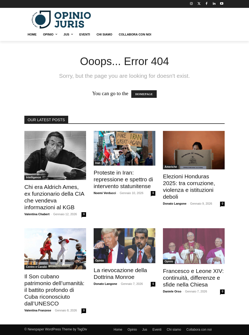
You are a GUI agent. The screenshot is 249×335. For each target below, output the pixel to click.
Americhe (171, 166)
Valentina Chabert (37, 214)
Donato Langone (174, 203)
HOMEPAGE (144, 94)
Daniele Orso (172, 291)
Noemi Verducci (105, 193)
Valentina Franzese (37, 310)
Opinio (99, 260)
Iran (97, 163)
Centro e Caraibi (36, 266)
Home (118, 329)
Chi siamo (174, 329)
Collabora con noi (199, 329)
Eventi (156, 329)
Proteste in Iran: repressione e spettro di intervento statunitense (123, 179)
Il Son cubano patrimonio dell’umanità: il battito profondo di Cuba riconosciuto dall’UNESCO (54, 290)
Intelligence (33, 177)
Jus (144, 329)
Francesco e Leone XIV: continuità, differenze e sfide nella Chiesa (193, 278)
